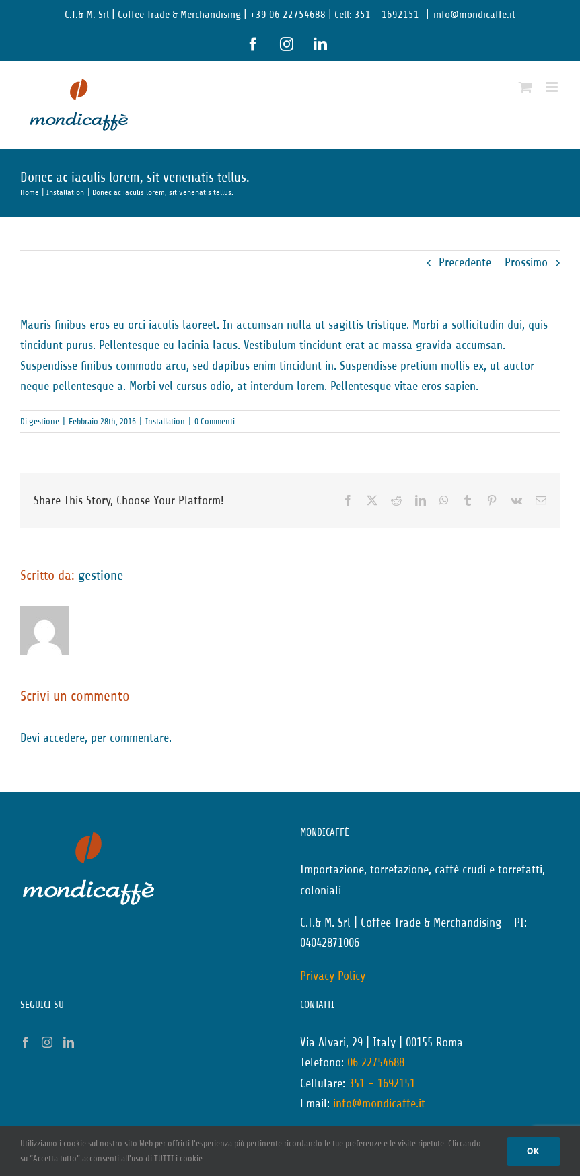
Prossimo (526, 262)
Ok (533, 1151)
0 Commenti (214, 421)
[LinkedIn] (68, 1042)
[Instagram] (47, 1042)
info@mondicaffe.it (474, 15)
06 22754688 (375, 1062)
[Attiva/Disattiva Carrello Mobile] (525, 87)
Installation (165, 421)
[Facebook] (25, 1042)
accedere (64, 737)
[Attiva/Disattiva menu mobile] (553, 87)
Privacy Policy (332, 975)
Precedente (465, 262)
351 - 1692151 (382, 1083)
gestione (44, 421)
